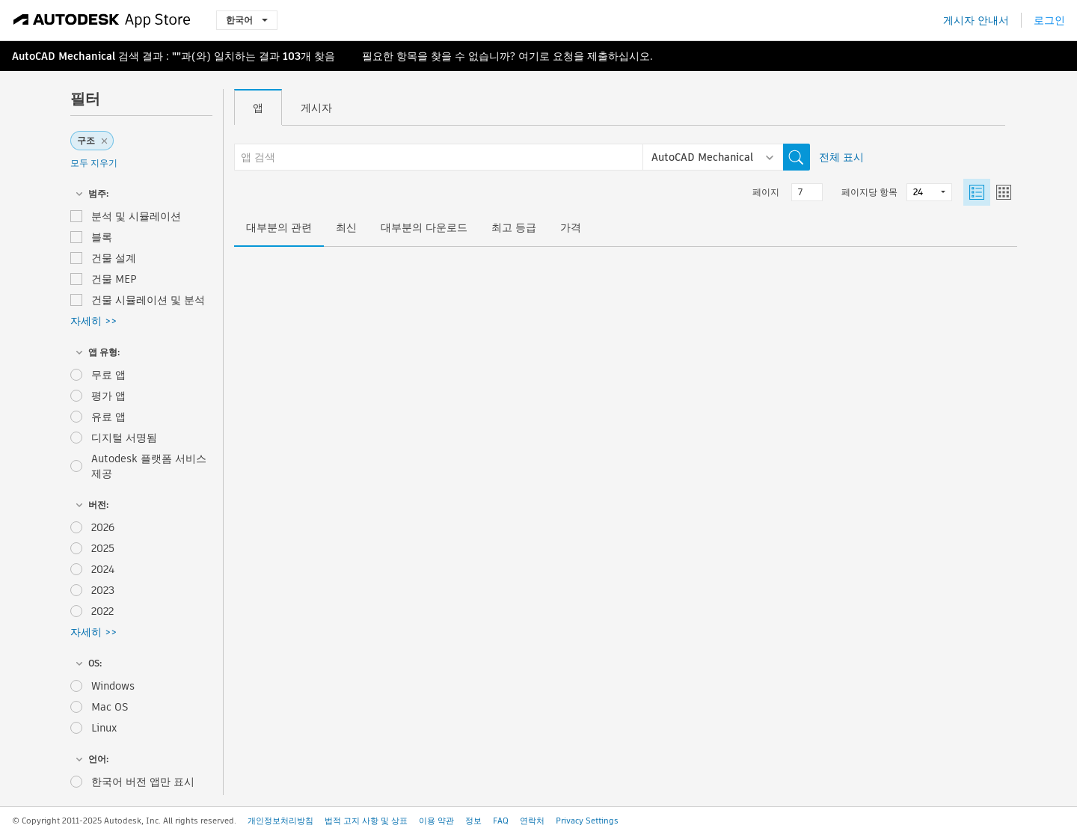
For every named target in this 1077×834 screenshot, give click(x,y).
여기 (528, 56)
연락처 (532, 821)
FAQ (501, 821)
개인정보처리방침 (280, 821)
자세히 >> (93, 320)
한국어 (247, 19)
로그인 (1049, 20)
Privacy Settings (587, 821)
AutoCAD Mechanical (63, 56)
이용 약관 (436, 821)
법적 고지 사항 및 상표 (366, 821)
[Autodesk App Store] (102, 20)
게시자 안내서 (976, 20)
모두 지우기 (93, 162)
